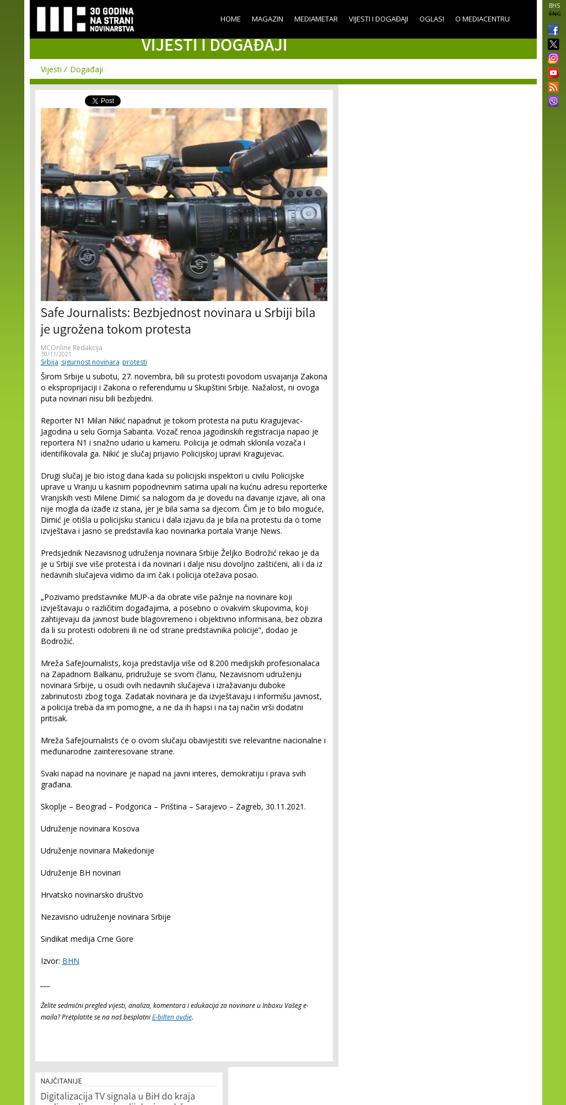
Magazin (267, 19)
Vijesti (51, 69)
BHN (70, 961)
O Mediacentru (482, 19)
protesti (134, 362)
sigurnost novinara (90, 362)
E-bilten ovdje (172, 1017)
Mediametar (316, 19)
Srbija (49, 362)
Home (230, 19)
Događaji (86, 69)
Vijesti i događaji (378, 19)
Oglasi (431, 19)
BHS (554, 5)
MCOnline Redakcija (72, 347)
